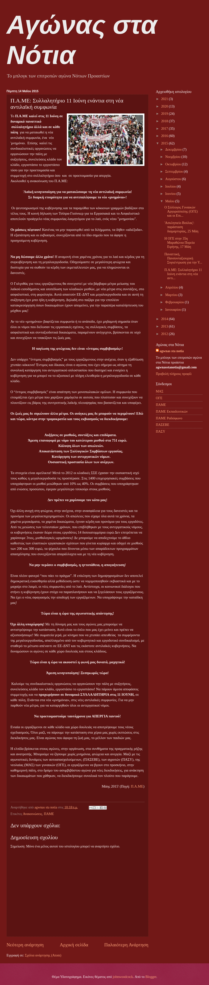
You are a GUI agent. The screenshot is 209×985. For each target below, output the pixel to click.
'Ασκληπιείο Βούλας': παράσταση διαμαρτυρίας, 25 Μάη (181, 227)
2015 (165, 143)
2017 (165, 128)
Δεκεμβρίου (174, 149)
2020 (165, 106)
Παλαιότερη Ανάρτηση (126, 944)
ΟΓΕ (159, 398)
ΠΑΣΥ (160, 431)
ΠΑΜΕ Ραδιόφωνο (169, 418)
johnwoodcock (123, 977)
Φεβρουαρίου (175, 302)
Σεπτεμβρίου (174, 171)
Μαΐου (170, 201)
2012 (165, 334)
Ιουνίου (171, 194)
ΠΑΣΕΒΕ (162, 425)
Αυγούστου (173, 179)
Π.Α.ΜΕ (137, 786)
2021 (165, 99)
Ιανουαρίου (173, 309)
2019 (165, 114)
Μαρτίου (171, 295)
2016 (165, 136)
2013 (165, 326)
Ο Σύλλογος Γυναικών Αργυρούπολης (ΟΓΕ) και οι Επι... (181, 211)
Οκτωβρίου (173, 164)
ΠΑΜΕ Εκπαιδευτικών (172, 411)
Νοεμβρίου (173, 157)
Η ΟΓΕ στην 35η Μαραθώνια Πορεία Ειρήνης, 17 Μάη (179, 243)
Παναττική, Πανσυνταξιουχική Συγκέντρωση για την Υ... (183, 258)
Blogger (150, 977)
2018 (165, 121)
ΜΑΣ (159, 391)
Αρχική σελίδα (74, 944)
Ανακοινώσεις (32, 814)
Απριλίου (172, 287)
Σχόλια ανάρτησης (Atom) (43, 955)
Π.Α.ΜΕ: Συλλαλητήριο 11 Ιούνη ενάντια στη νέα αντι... (183, 274)
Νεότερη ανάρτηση (25, 944)
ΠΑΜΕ (49, 814)
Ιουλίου (171, 186)
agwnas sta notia (172, 351)
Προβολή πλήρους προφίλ (174, 374)
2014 (165, 319)
